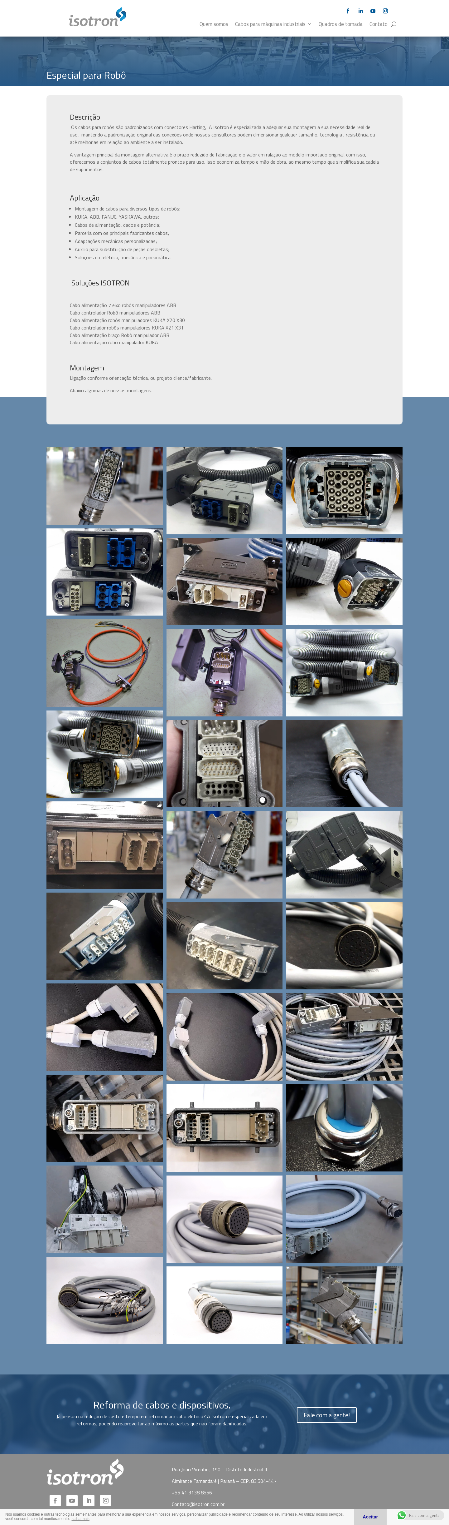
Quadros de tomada (341, 25)
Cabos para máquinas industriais (270, 25)
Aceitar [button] (370, 1516)
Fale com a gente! (327, 1415)
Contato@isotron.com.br (198, 1504)
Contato (378, 25)
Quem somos (214, 25)
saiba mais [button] (80, 1519)
